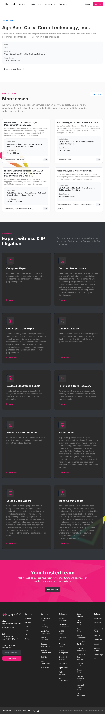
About (87, 4)
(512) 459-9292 (7, 636)
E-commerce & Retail (98, 629)
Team (27, 626)
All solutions (45, 667)
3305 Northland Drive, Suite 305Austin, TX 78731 (11, 626)
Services (28, 618)
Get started (52, 591)
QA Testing (63, 663)
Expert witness (80, 615)
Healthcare (98, 640)
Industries (98, 614)
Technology (98, 655)
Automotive (98, 618)
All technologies (63, 679)
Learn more (96, 94)
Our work (63, 4)
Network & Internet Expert (80, 687)
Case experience (81, 695)
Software (63, 614)
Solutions (45, 614)
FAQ (26, 635)
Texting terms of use (19, 710)
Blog (26, 630)
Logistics (97, 644)
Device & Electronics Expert (80, 678)
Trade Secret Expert (79, 622)
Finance (97, 635)
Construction (98, 622)
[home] (8, 4)
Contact (98, 4)
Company (29, 614)
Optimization (63, 668)
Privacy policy (6, 710)
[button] (23, 4)
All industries (98, 659)
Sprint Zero (45, 657)
